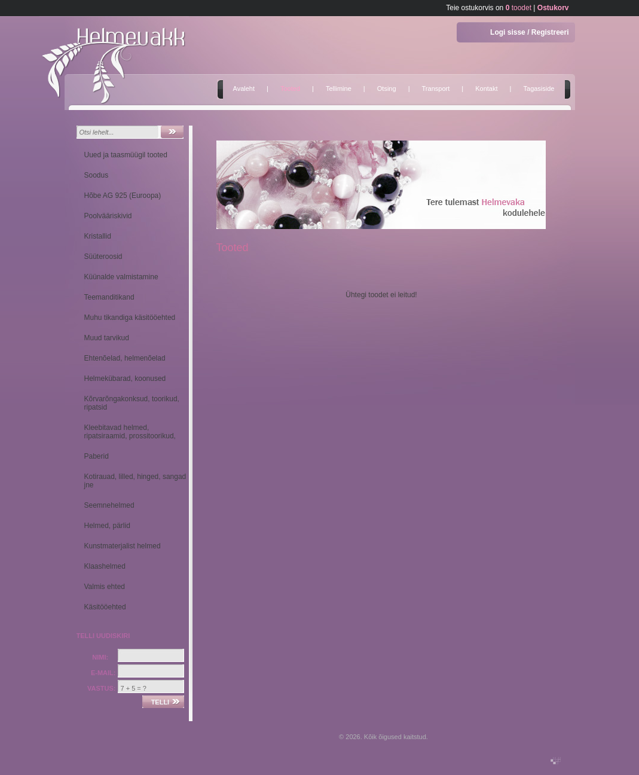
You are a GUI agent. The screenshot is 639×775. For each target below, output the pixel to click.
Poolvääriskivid (108, 216)
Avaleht (244, 88)
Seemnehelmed (109, 505)
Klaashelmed (105, 566)
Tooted (290, 88)
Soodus (96, 175)
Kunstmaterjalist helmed (122, 546)
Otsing (386, 88)
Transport (436, 88)
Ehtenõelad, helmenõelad (125, 358)
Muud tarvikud (106, 338)
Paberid (96, 456)
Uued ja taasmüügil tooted (125, 155)
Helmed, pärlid (107, 525)
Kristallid (97, 236)
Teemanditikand (109, 297)
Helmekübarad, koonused (125, 378)
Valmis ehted (104, 586)
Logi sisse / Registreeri (529, 32)
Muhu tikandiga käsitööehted (130, 317)
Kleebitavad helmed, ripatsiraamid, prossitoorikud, (130, 431)
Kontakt (486, 88)
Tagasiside (539, 88)
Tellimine (338, 88)
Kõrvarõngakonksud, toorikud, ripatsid (131, 403)
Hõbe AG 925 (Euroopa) (122, 195)
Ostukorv (553, 8)
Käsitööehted (105, 607)
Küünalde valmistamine (121, 277)
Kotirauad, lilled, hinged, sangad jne (135, 480)
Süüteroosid (103, 256)
